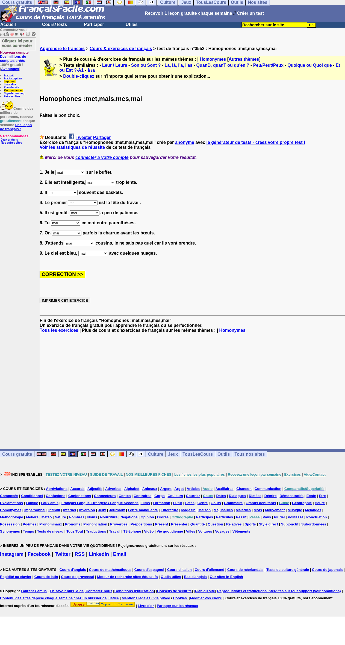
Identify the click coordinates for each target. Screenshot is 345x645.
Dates (221, 496)
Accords (77, 489)
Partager (102, 137)
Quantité (197, 524)
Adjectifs (94, 489)
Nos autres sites (11, 142)
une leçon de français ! (16, 127)
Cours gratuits (17, 454)
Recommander (13, 90)
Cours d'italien (179, 570)
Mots (258, 510)
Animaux (149, 489)
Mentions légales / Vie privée (146, 598)
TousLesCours (197, 454)
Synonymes (10, 531)
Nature (60, 517)
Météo (47, 517)
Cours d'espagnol (149, 570)
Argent (166, 489)
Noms (92, 517)
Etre (322, 496)
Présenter (179, 524)
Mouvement (275, 510)
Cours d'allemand (210, 570)
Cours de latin (46, 577)
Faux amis (49, 503)
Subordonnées (313, 524)
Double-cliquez (78, 76)
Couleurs (175, 496)
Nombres (76, 517)
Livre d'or (10, 84)
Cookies (180, 598)
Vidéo (149, 531)
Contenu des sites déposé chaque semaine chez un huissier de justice (59, 598)
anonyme (184, 142)
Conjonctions (79, 496)
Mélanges (313, 510)
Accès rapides (13, 78)
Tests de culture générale (287, 570)
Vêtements (241, 531)
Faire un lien (12, 96)
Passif (241, 517)
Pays (267, 517)
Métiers (32, 517)
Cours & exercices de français (121, 48)
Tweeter (84, 137)
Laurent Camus (34, 591)
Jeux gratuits (9, 139)
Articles (193, 489)
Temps (28, 531)
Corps (159, 496)
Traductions (96, 531)
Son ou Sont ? (146, 65)
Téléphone (132, 531)
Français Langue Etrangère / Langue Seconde (99, 503)
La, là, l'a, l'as (178, 65)
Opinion (147, 517)
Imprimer (10, 81)
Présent (161, 524)
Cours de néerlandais (245, 570)
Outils (223, 454)
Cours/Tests (54, 24)
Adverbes (113, 489)
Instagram (11, 554)
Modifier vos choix (205, 598)
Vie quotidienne (170, 531)
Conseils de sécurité (174, 591)
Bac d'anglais (195, 577)
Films (145, 503)
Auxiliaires (225, 489)
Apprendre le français (62, 48)
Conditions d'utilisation (134, 591)
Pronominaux (50, 524)
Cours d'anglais (73, 570)
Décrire (270, 496)
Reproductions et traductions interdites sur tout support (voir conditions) (279, 591)
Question (215, 524)
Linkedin (99, 554)
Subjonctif (290, 524)
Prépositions (141, 524)
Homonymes (213, 59)
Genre (202, 503)
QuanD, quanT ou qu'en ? (222, 65)
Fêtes (189, 503)
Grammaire (233, 503)
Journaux (117, 510)
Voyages (222, 531)
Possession (10, 524)
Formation (161, 503)
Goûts (216, 503)
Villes (190, 531)
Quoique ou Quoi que (309, 65)
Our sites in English (226, 577)
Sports (250, 524)
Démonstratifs (291, 496)
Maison (204, 510)
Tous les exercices (59, 330)
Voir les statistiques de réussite (72, 147)
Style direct (268, 524)
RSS (80, 554)
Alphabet (132, 489)
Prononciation (95, 524)
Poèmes (29, 524)
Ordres (163, 517)
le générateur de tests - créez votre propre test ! (255, 142)
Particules (224, 517)
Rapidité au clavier (15, 577)
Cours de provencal (77, 577)
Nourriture (109, 517)
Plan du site (11, 87)
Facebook (39, 554)
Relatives (234, 524)
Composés (9, 496)
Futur (177, 503)
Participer (94, 24)
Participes (204, 517)
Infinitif (54, 510)
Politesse (295, 517)
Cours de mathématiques (110, 570)
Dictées (255, 496)
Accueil (8, 24)
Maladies (243, 510)
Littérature (169, 510)
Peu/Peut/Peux (268, 65)
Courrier (193, 496)
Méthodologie (11, 517)
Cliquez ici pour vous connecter (17, 43)
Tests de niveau (50, 531)
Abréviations (56, 489)
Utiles (132, 24)
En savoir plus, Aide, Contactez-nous (81, 591)
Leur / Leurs (114, 65)
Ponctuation (316, 517)
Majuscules (223, 510)
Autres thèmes (244, 59)
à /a (91, 70)
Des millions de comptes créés (14, 56)
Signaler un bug (14, 93)
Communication (268, 489)
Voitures (205, 531)
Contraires (142, 496)
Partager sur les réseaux (177, 606)
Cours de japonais (327, 570)
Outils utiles (171, 577)
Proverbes (119, 524)
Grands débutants (261, 503)
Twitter (62, 554)
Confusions (56, 496)
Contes (125, 496)
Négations (129, 517)
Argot (179, 489)
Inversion (87, 510)
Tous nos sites (249, 454)
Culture (155, 454)
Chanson (244, 489)
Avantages (10, 69)
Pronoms (72, 524)
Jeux (173, 454)
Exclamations (11, 503)
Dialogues (237, 496)
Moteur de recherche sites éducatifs (127, 577)
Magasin (188, 510)
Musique (295, 510)
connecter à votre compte (102, 157)
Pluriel (279, 517)
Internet (69, 510)
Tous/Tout (74, 531)
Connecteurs (105, 496)
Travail (114, 531)
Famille (32, 503)
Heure (320, 503)
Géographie (302, 503)
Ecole (311, 496)
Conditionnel (32, 496)
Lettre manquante (143, 510)
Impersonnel (34, 510)
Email (119, 554)
